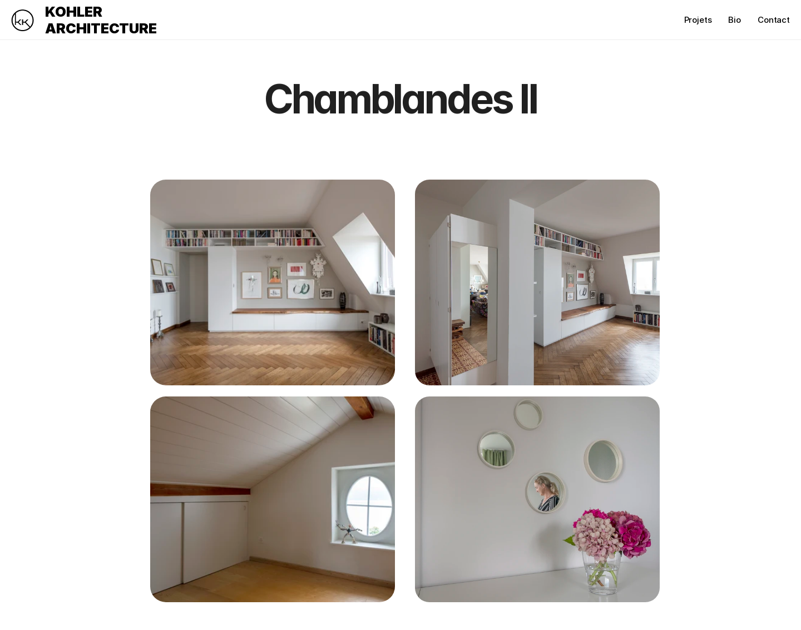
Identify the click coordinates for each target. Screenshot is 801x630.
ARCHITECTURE (101, 28)
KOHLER (73, 11)
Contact (774, 19)
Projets (698, 19)
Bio (734, 19)
